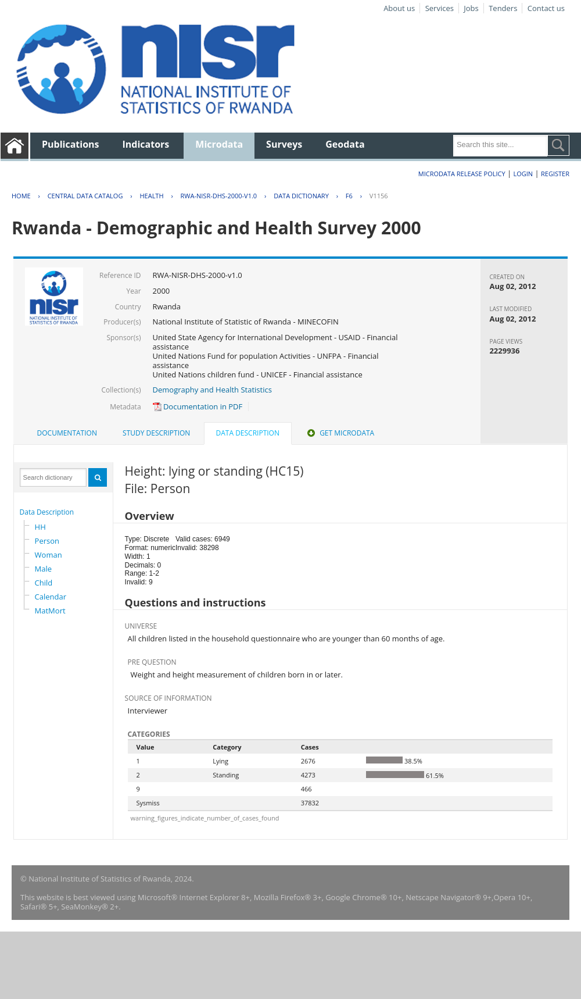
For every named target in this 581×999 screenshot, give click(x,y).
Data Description (47, 512)
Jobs (471, 8)
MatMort (50, 610)
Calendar (50, 596)
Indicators (146, 144)
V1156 (379, 195)
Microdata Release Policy (461, 173)
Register (555, 173)
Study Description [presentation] (156, 433)
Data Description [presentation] (247, 433)
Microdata (219, 144)
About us (399, 8)
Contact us (546, 8)
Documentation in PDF (198, 406)
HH (40, 527)
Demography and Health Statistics (212, 389)
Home (21, 195)
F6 (349, 195)
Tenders (503, 8)
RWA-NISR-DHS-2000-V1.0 (219, 195)
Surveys (284, 144)
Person (47, 541)
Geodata (344, 144)
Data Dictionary (301, 195)
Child (44, 582)
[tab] (67, 433)
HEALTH (151, 195)
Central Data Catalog (85, 195)
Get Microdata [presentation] (339, 433)
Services (439, 8)
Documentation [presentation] (67, 433)
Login (523, 173)
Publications (70, 144)
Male (43, 568)
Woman (48, 555)
